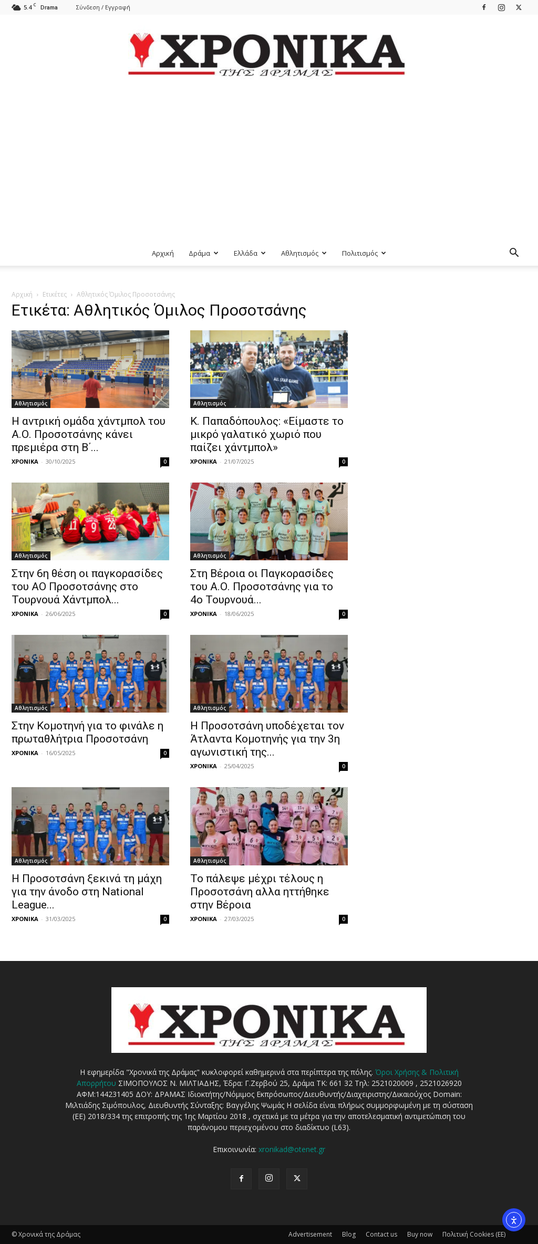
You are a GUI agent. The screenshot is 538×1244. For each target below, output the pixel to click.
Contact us (381, 1234)
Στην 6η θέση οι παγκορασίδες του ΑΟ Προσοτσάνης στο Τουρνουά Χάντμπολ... (87, 586)
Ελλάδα (250, 253)
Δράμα (204, 253)
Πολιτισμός (364, 253)
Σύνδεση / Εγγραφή (103, 7)
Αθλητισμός (304, 253)
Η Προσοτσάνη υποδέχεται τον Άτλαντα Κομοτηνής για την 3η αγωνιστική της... (267, 738)
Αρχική (163, 253)
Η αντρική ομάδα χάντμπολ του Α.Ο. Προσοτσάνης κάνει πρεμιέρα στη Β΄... (88, 434)
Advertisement (310, 1234)
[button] (513, 254)
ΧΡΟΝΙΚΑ (25, 461)
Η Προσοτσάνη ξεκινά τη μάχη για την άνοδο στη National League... (87, 891)
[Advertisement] (269, 161)
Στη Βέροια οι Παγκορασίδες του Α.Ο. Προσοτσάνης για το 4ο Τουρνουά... (262, 586)
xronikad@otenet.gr (291, 1149)
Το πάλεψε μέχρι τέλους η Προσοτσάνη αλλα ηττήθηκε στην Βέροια (259, 891)
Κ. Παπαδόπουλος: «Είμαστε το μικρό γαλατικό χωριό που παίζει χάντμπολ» (267, 434)
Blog (349, 1234)
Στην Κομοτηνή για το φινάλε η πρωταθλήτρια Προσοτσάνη (87, 732)
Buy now (419, 1234)
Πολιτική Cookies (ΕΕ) (473, 1234)
